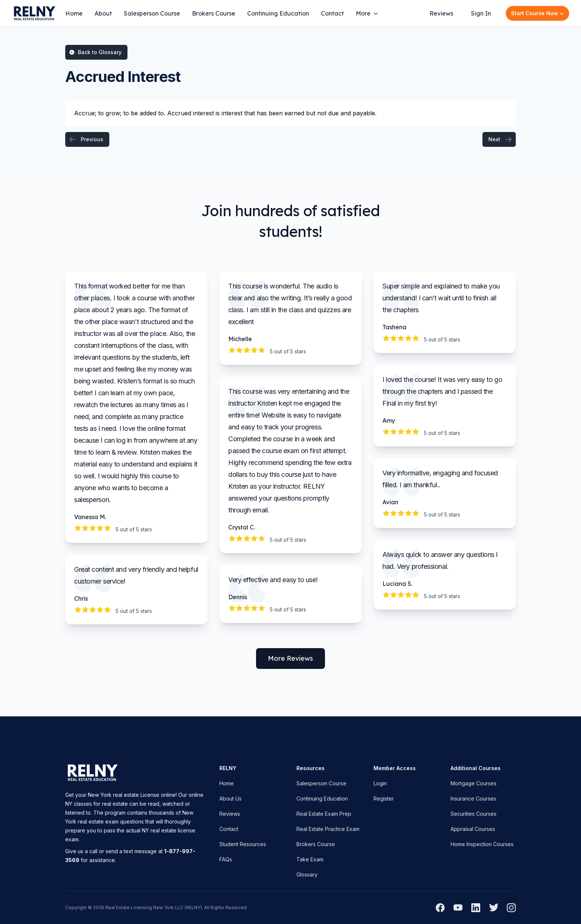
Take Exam (309, 859)
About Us (230, 798)
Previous (86, 139)
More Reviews (290, 658)
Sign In (481, 13)
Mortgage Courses (474, 783)
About (103, 13)
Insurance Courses (473, 798)
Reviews (441, 13)
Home (74, 13)
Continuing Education (278, 13)
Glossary (307, 874)
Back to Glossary (95, 52)
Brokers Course (213, 13)
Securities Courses (474, 814)
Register (384, 798)
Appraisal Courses (473, 829)
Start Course (538, 13)
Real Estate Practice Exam (327, 829)
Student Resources (242, 844)
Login (380, 783)
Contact (332, 13)
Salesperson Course (152, 13)
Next (500, 139)
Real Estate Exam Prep (323, 814)
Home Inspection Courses (482, 844)
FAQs (225, 859)
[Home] (34, 13)
